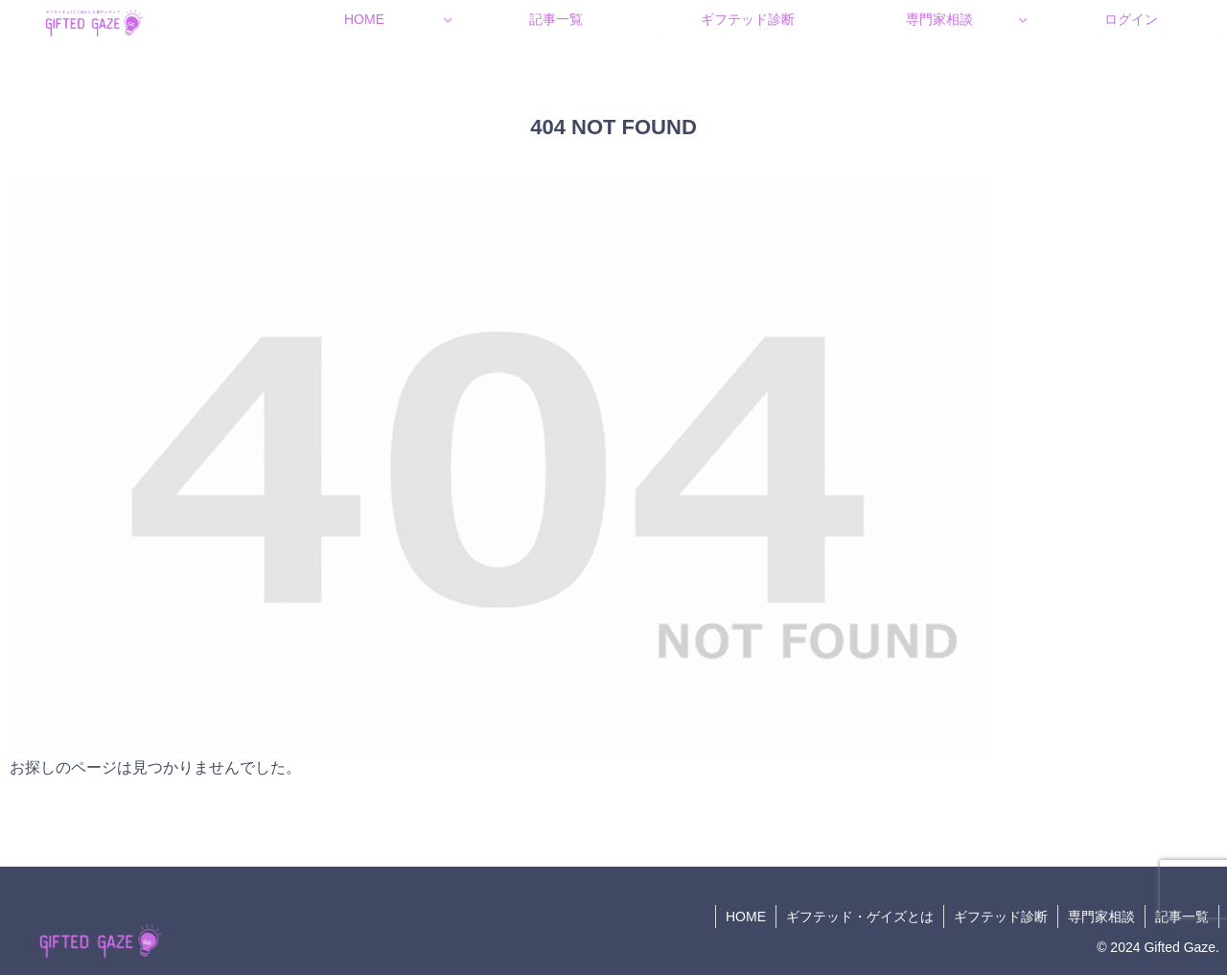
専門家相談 (1101, 916)
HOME (746, 916)
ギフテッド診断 (1001, 916)
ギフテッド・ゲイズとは (860, 916)
